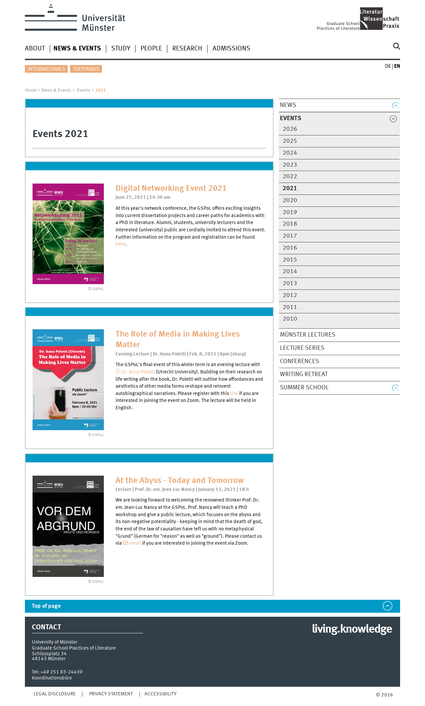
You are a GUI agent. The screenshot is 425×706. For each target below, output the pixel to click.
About (35, 48)
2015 (290, 260)
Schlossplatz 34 (49, 654)
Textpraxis (86, 69)
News (288, 105)
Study (120, 48)
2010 (290, 319)
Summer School (304, 388)
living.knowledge (352, 630)
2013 (290, 283)
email (135, 543)
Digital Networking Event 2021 (171, 189)
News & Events (56, 90)
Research (187, 48)
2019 (290, 212)
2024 (290, 153)
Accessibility (160, 694)
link (234, 393)
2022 (290, 177)
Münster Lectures (307, 335)
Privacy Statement (111, 694)
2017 (290, 236)
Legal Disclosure (55, 694)
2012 (290, 295)
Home (31, 90)
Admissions (231, 48)
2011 (290, 307)
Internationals (46, 69)
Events (83, 90)
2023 (290, 165)
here (121, 244)
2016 (290, 248)
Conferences (299, 361)
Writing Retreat (304, 374)
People (151, 48)
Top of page (46, 606)
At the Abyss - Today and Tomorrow (180, 481)
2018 (290, 224)
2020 (290, 200)
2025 (290, 141)
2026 (290, 129)
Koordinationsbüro (52, 678)
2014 (290, 272)
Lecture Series (302, 348)
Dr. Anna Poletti (138, 372)
